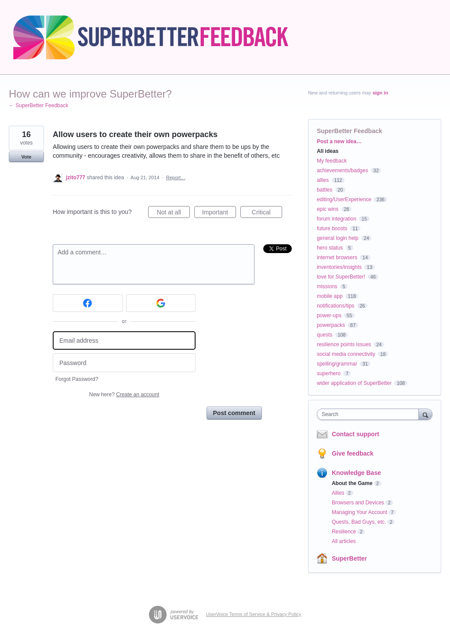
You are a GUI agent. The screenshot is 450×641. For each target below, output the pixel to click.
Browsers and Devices (358, 503)
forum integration (336, 219)
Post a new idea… (339, 141)
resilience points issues (344, 344)
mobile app (330, 296)
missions (327, 286)
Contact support (355, 434)
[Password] (124, 362)
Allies (338, 493)
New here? (124, 394)
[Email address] (124, 340)
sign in (380, 92)
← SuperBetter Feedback (38, 105)
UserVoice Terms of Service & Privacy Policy (253, 614)
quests (324, 335)
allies (323, 180)
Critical (267, 213)
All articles (344, 541)
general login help (338, 238)
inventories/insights (339, 267)
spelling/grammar (337, 364)
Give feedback (353, 453)
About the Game (352, 483)
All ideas (327, 151)
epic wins (327, 209)
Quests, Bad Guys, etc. (359, 522)
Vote (26, 156)
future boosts (332, 228)
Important (219, 213)
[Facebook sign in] (88, 303)
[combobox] (369, 414)
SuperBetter (349, 558)
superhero (329, 373)
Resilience (344, 532)
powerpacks (331, 325)
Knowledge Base (356, 472)
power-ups (329, 315)
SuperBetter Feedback (349, 130)
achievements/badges (342, 170)
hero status (330, 248)
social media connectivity (346, 354)
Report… (175, 177)
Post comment (234, 412)
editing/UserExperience (344, 199)
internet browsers (337, 257)
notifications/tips (335, 306)
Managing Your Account (359, 512)
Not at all (173, 213)
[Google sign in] (161, 303)
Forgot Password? (76, 379)
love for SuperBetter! (341, 277)
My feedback (332, 161)
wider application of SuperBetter (354, 383)
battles (324, 190)
